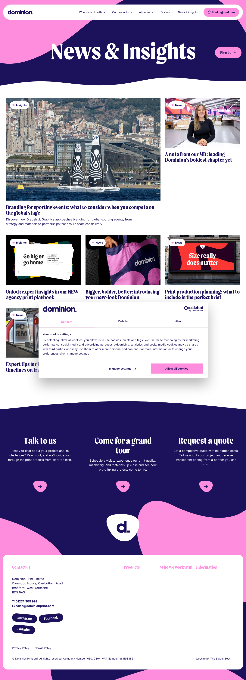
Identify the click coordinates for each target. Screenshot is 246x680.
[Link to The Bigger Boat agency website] (232, 658)
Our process (204, 585)
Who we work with (92, 12)
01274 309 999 (26, 601)
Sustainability (205, 609)
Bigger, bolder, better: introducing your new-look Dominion (122, 294)
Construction (169, 598)
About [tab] (179, 321)
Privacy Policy (20, 648)
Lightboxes (131, 579)
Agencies (166, 623)
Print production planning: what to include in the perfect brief (202, 294)
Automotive (168, 591)
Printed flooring (135, 617)
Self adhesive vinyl (137, 604)
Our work (166, 12)
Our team (202, 591)
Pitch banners (133, 611)
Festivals (166, 617)
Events (164, 604)
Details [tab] (123, 321)
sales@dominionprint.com (35, 606)
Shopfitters (167, 585)
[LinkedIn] (23, 629)
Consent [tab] (66, 321)
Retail (164, 579)
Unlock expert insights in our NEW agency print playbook (42, 294)
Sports (164, 611)
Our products (122, 12)
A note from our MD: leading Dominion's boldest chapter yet (198, 157)
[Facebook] (50, 618)
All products (132, 623)
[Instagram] (24, 618)
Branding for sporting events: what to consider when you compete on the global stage (80, 210)
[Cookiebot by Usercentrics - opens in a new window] (186, 309)
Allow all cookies (176, 368)
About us (147, 12)
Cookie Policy (43, 648)
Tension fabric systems (140, 585)
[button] (40, 486)
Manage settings (122, 368)
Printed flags (133, 598)
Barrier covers (134, 591)
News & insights (188, 12)
